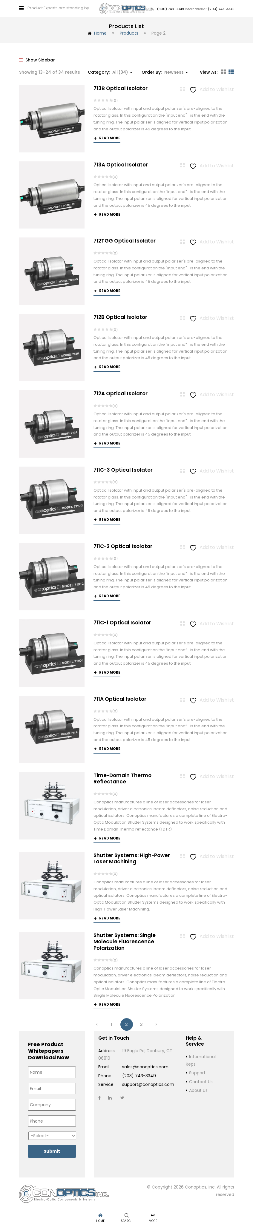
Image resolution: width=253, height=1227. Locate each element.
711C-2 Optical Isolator (122, 545)
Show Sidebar (37, 58)
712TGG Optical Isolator (124, 239)
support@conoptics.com (148, 1083)
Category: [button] (110, 71)
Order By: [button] (165, 71)
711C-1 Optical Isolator (122, 621)
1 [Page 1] (111, 1023)
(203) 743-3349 (221, 8)
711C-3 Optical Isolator (123, 468)
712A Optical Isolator (120, 392)
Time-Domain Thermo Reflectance (122, 777)
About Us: (198, 1089)
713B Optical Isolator (120, 86)
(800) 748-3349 (170, 8)
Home (100, 32)
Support (197, 1072)
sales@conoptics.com (145, 1066)
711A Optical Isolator (119, 697)
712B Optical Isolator (120, 316)
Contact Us (201, 1081)
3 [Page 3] (141, 1023)
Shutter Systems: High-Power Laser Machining (131, 857)
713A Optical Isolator (120, 163)
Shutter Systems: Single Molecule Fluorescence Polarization (124, 940)
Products (129, 32)
